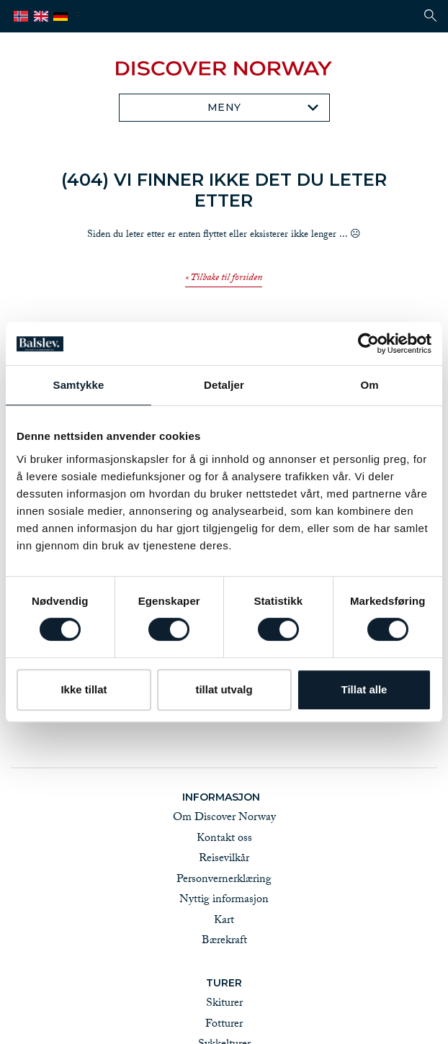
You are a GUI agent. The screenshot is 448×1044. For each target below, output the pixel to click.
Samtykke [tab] (78, 385)
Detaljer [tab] (224, 385)
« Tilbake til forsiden (223, 279)
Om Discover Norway (224, 818)
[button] (430, 15)
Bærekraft (224, 941)
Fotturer (224, 1025)
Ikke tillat (84, 689)
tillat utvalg (223, 689)
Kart (224, 921)
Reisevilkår (224, 859)
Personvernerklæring (224, 880)
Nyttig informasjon (224, 900)
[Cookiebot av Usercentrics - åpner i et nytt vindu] (368, 343)
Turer (224, 982)
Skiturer (224, 1004)
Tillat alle (364, 689)
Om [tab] (369, 385)
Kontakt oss (224, 839)
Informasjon (224, 797)
